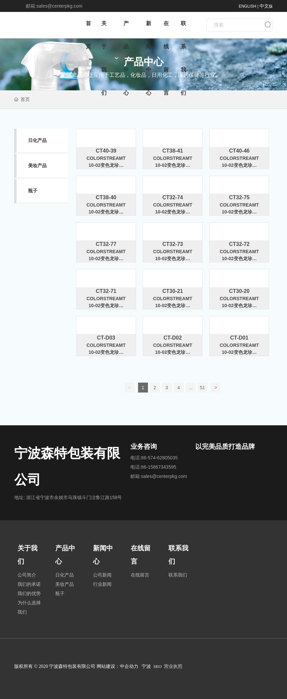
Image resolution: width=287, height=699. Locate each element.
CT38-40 (106, 197)
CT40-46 (239, 151)
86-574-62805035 (159, 457)
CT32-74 (172, 197)
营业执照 (173, 666)
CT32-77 (106, 244)
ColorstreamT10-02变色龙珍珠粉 (105, 165)
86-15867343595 (158, 467)
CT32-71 (106, 291)
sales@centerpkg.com (59, 6)
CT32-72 (239, 244)
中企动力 (129, 666)
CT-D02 (173, 338)
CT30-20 (239, 291)
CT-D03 (106, 338)
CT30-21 (172, 291)
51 (202, 387)
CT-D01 (239, 338)
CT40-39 (106, 151)
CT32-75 (239, 197)
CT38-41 (172, 151)
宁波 (146, 666)
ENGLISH (247, 6)
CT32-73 (172, 244)
